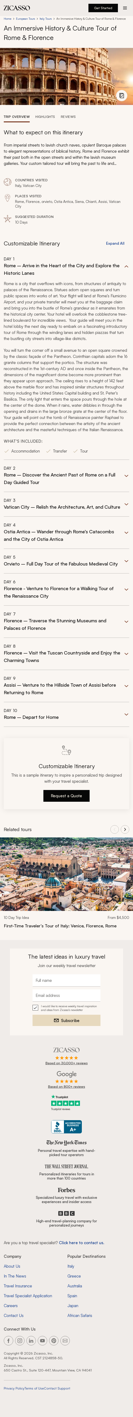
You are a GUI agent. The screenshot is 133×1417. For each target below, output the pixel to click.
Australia (74, 1285)
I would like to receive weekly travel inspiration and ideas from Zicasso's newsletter (69, 1008)
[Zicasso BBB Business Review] (66, 1127)
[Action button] (125, 8)
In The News (15, 1276)
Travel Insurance (18, 1285)
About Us (12, 1266)
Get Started (103, 8)
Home (7, 18)
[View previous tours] (114, 829)
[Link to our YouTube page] (42, 1340)
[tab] (17, 116)
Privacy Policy (14, 1388)
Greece (74, 1276)
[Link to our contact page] (65, 1340)
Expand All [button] (115, 243)
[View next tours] (125, 829)
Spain (72, 1295)
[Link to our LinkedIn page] (31, 1340)
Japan (72, 1305)
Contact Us (14, 1315)
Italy (70, 1266)
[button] (66, 358)
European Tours (25, 18)
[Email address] (66, 995)
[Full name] (66, 980)
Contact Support (57, 1388)
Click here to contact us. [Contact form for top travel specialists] (81, 1242)
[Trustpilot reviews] (66, 1103)
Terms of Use (34, 1388)
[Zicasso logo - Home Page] (17, 8)
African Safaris (79, 1315)
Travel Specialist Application (28, 1295)
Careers (11, 1305)
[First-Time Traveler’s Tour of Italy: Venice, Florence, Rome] (66, 926)
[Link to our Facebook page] (8, 1340)
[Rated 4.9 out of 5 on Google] (66, 1080)
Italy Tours (46, 18)
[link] (66, 885)
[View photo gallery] (121, 95)
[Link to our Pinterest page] (53, 1340)
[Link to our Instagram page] (20, 1340)
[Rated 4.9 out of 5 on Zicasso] (67, 1056)
